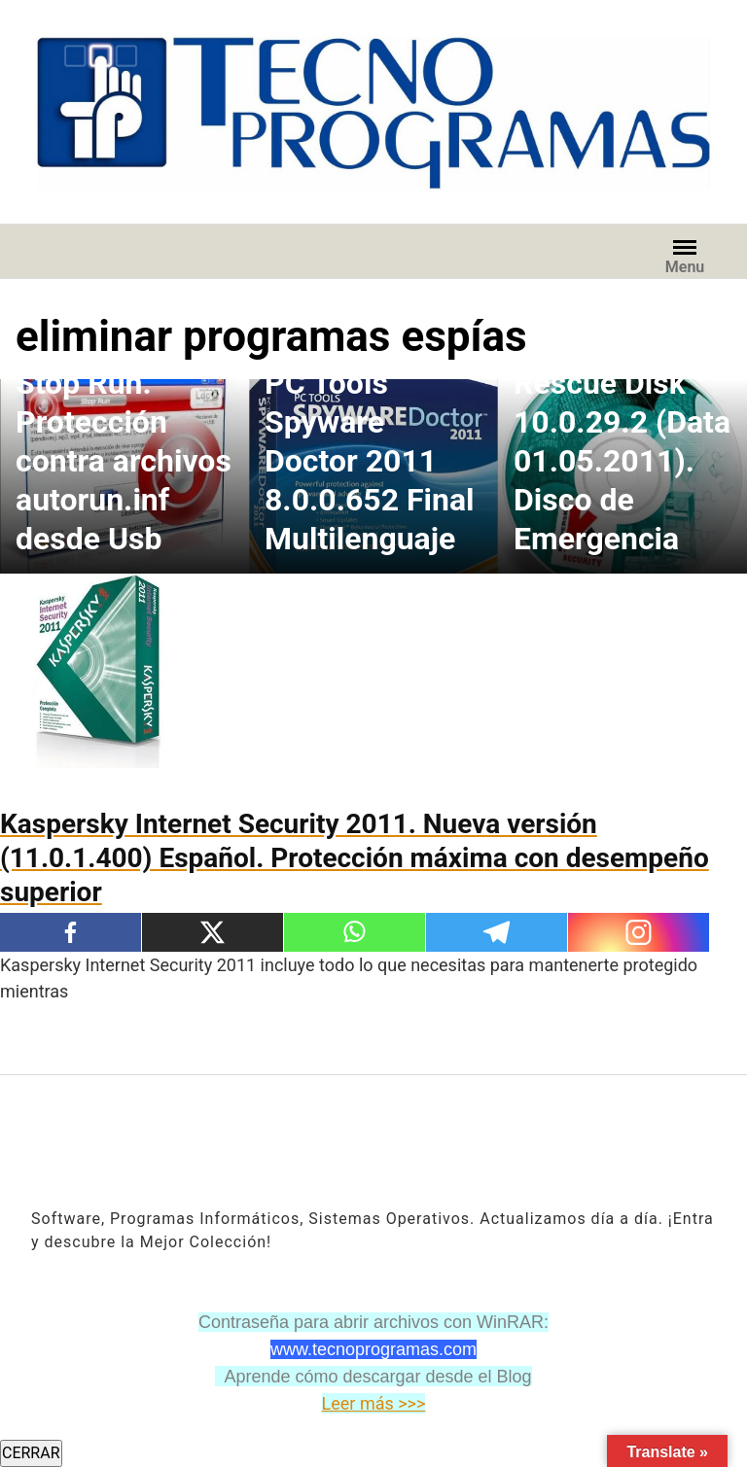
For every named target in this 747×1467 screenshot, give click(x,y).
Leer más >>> (374, 1403)
